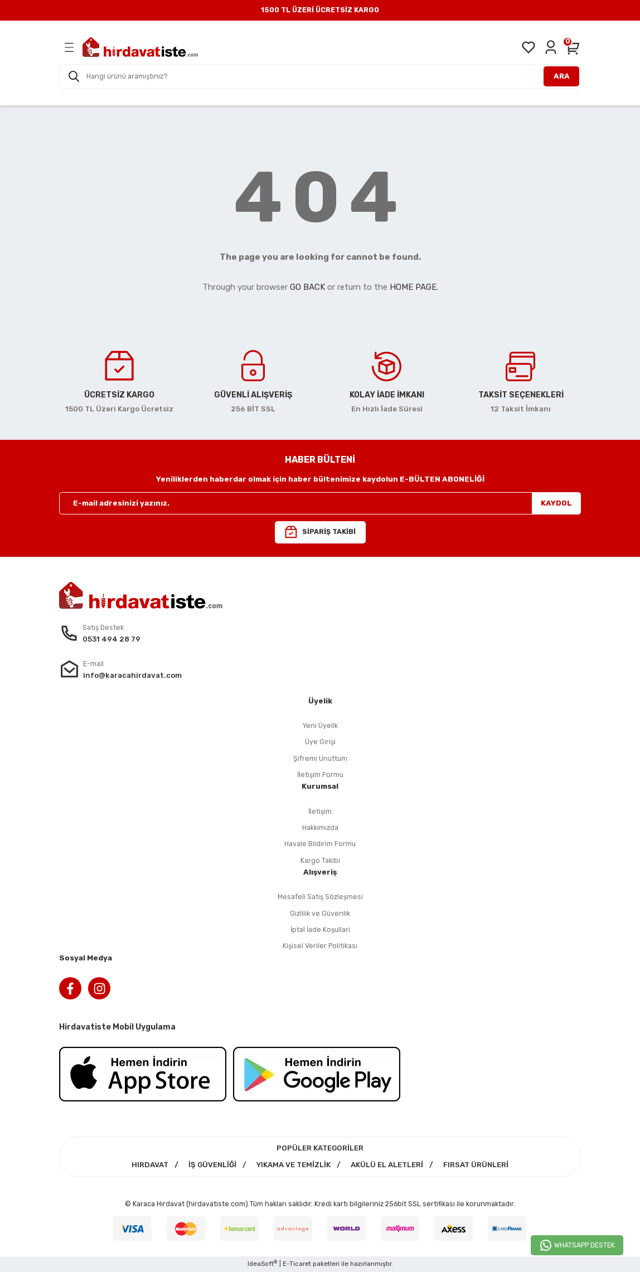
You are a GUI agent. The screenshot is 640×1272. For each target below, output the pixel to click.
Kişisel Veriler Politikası (320, 945)
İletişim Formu (320, 774)
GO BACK (307, 287)
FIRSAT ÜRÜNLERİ (475, 1165)
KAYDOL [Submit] (556, 503)
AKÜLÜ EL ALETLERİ (387, 1165)
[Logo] (140, 47)
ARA (562, 76)
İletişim (320, 811)
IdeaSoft (262, 1263)
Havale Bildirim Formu (320, 843)
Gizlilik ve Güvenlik (320, 913)
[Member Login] (551, 47)
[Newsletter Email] (320, 503)
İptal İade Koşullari (320, 929)
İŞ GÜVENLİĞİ (212, 1165)
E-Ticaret (297, 1264)
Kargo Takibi (320, 860)
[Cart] (573, 47)
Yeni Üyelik (320, 725)
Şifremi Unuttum (320, 758)
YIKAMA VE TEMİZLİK (293, 1165)
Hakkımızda (320, 827)
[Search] (320, 76)
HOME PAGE (413, 287)
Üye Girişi (320, 741)
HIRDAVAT (150, 1165)
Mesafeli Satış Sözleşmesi (320, 896)
